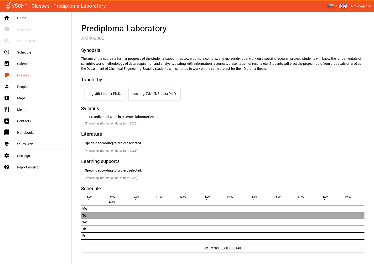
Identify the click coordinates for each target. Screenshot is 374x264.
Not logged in (361, 6)
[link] (223, 248)
